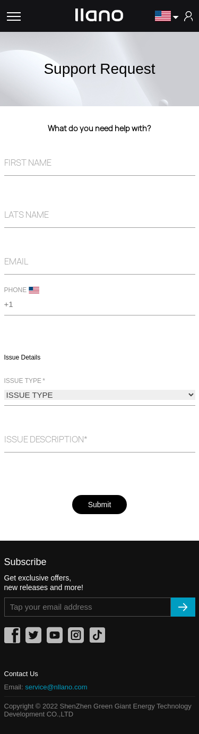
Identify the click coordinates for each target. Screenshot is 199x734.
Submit (99, 504)
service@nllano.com (56, 687)
